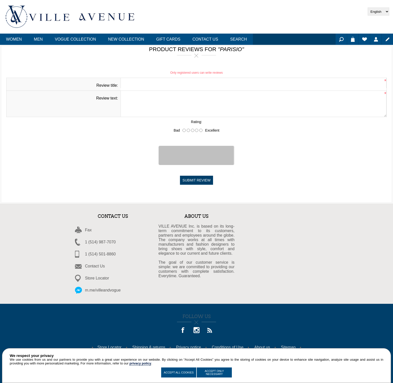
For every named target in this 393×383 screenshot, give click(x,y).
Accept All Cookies (178, 372)
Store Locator (97, 278)
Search (341, 39)
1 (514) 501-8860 (100, 254)
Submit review (196, 180)
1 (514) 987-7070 (100, 242)
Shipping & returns (148, 347)
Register (387, 39)
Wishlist (364, 39)
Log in (375, 39)
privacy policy (140, 363)
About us (262, 347)
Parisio (231, 49)
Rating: (196, 122)
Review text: (107, 98)
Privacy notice (188, 347)
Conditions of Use (227, 347)
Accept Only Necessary (214, 372)
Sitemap (288, 347)
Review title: (107, 85)
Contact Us (95, 266)
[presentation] (196, 155)
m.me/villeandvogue (103, 290)
